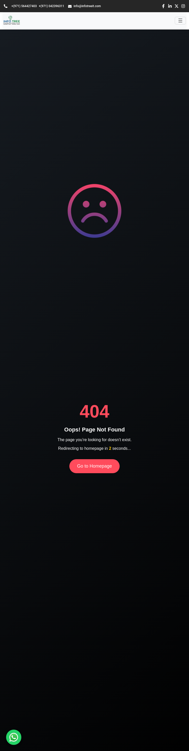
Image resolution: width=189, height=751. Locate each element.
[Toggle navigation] (180, 20)
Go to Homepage (94, 466)
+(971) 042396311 (51, 6)
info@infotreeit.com (84, 6)
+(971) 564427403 (24, 6)
